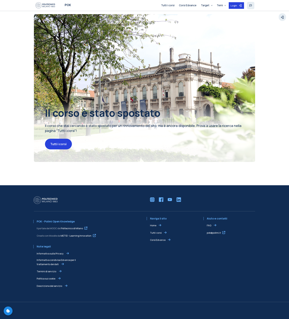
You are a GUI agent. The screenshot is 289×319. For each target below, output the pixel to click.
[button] (250, 5)
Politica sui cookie (46, 278)
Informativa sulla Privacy (50, 253)
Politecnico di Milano (72, 228)
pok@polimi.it (214, 232)
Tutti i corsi (58, 144)
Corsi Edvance (158, 240)
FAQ (209, 225)
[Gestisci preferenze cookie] (8, 310)
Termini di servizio (47, 271)
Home (153, 225)
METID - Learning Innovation (76, 235)
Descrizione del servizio (49, 286)
